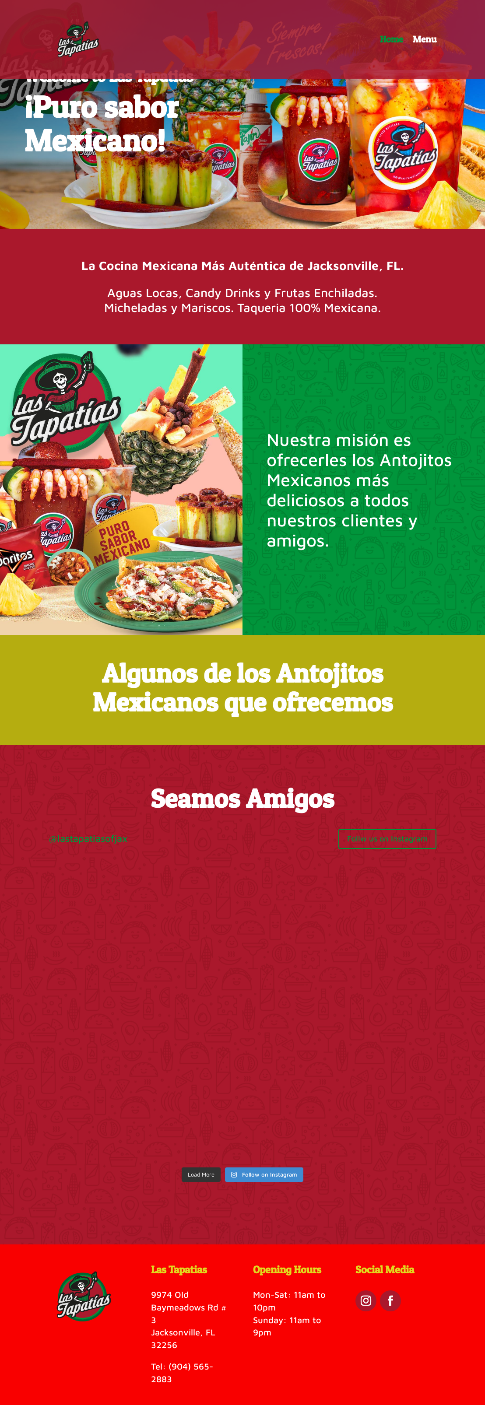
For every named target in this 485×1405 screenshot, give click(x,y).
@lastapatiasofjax (88, 838)
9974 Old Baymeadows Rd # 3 (188, 1307)
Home (391, 40)
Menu (424, 40)
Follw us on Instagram (387, 838)
